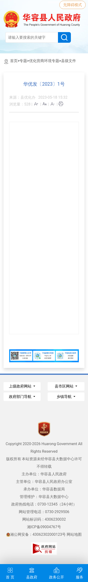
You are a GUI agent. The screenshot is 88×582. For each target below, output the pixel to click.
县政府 (31, 572)
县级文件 (68, 61)
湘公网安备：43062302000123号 (36, 534)
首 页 (10, 572)
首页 (14, 61)
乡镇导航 (65, 396)
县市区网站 (64, 386)
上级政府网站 (20, 386)
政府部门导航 (20, 396)
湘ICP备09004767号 (44, 527)
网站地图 (74, 534)
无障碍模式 (72, 5)
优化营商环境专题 (44, 61)
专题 (23, 61)
